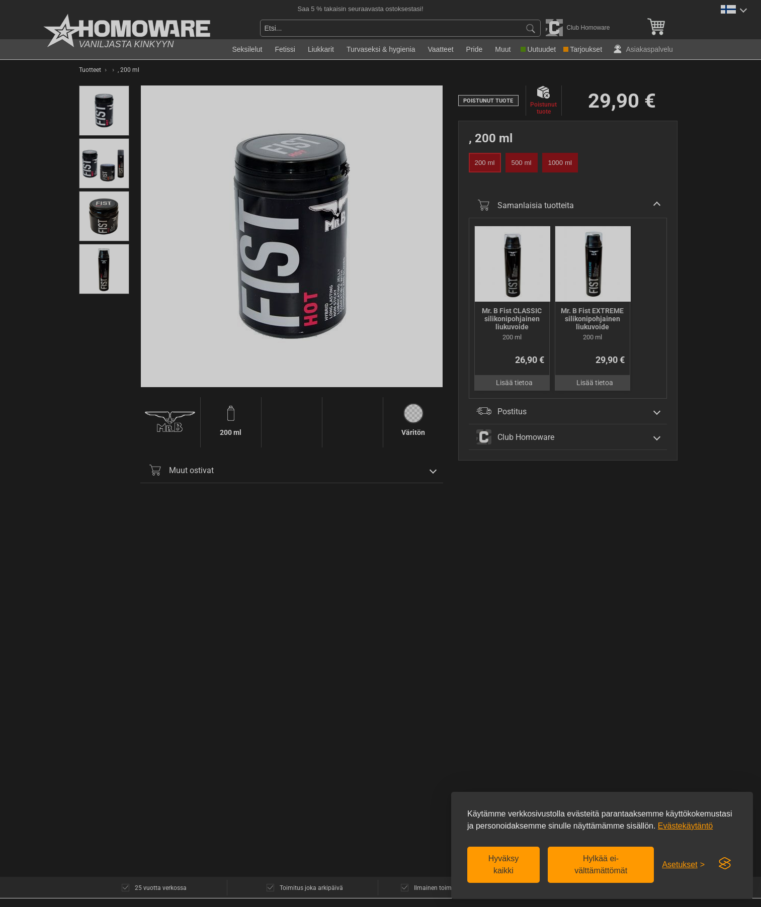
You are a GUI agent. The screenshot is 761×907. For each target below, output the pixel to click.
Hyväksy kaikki (503, 864)
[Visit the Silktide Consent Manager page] (725, 864)
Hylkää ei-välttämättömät (600, 864)
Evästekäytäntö (685, 826)
